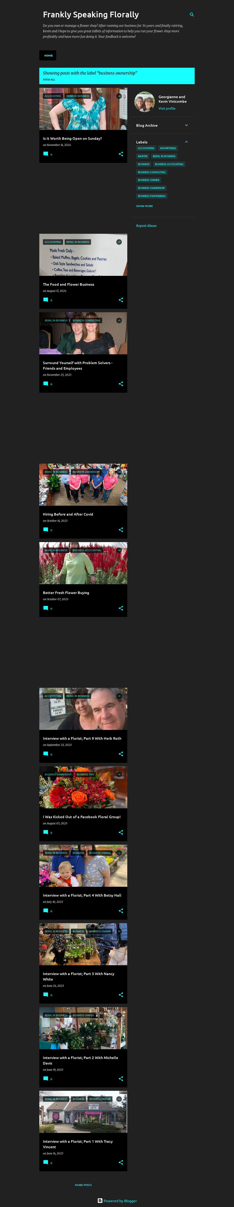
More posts (83, 1185)
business (143, 164)
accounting (146, 148)
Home (48, 55)
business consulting (152, 172)
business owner (148, 180)
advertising (168, 148)
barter (142, 156)
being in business (164, 156)
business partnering (152, 196)
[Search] (192, 14)
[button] (121, 154)
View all (49, 79)
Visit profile (167, 108)
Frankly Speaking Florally (91, 14)
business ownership (151, 188)
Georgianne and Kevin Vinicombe (173, 98)
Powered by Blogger (117, 1200)
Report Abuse (146, 226)
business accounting (169, 164)
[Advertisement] (81, 198)
